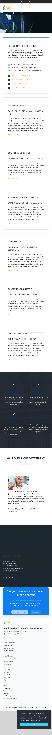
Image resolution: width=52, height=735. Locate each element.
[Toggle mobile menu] (48, 8)
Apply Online (13, 134)
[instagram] (6, 577)
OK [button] (34, 724)
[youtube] (12, 577)
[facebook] (3, 577)
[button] (26, 76)
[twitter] (9, 577)
